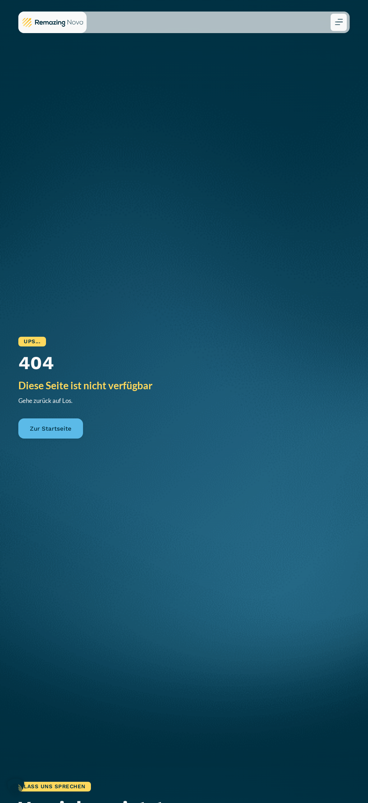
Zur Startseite (51, 428)
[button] (339, 22)
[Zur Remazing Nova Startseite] (52, 22)
